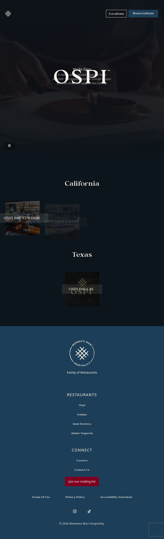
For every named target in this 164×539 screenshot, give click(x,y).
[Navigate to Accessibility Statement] (116, 497)
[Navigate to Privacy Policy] (75, 497)
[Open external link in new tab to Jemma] (82, 414)
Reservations (143, 13)
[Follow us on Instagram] (75, 511)
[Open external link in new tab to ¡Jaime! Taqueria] (82, 433)
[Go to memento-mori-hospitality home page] (82, 357)
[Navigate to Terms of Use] (41, 497)
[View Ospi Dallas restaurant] (82, 291)
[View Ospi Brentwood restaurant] (22, 220)
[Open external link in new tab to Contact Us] (82, 469)
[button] (8, 14)
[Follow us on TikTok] (89, 511)
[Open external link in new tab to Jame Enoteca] (82, 423)
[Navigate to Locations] (116, 13)
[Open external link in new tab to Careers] (82, 460)
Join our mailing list (82, 481)
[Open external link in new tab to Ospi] (82, 405)
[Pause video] (9, 145)
